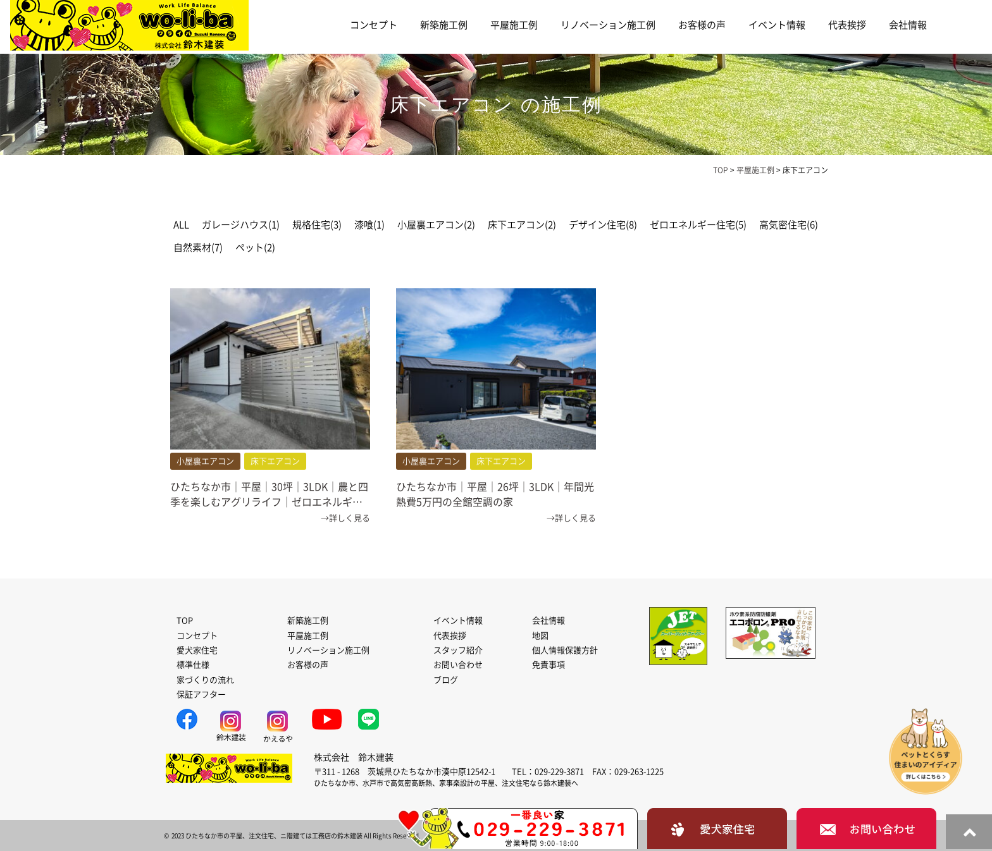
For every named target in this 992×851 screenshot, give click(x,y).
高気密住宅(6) (788, 225)
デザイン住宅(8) (603, 225)
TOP (185, 620)
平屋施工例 (514, 25)
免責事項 (548, 665)
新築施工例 (444, 25)
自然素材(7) (198, 247)
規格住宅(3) (317, 225)
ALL (181, 225)
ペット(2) (255, 247)
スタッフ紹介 (458, 650)
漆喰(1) (369, 225)
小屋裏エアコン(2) (436, 225)
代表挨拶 (847, 25)
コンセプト (373, 25)
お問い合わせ (458, 665)
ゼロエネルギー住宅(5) (698, 225)
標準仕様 (193, 665)
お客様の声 (702, 25)
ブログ (445, 680)
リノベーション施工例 (608, 25)
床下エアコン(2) (522, 225)
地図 (540, 636)
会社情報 (908, 25)
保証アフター (201, 694)
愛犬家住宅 (197, 650)
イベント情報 (776, 25)
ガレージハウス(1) (241, 225)
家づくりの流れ (205, 680)
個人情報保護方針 (565, 650)
